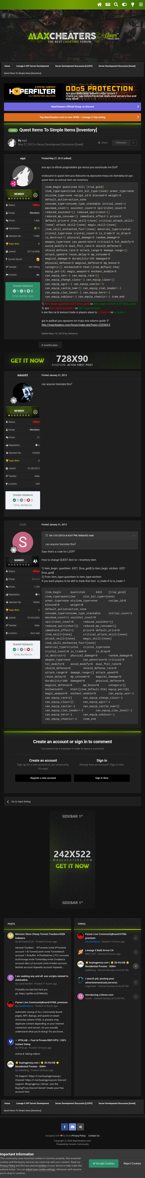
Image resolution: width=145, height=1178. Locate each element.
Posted (46, 941)
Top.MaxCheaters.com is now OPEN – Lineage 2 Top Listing (72, 117)
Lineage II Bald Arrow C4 (99, 950)
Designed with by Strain (58, 1135)
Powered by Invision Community (72, 1144)
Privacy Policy (79, 1135)
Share (103, 142)
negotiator (90, 986)
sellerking (23, 1070)
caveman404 (25, 983)
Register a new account (43, 778)
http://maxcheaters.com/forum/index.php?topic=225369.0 (76, 324)
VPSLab (22, 1047)
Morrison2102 (26, 941)
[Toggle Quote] (47, 535)
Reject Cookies (132, 1163)
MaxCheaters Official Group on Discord (72, 106)
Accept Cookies (103, 1163)
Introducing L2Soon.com (99, 994)
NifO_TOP (90, 953)
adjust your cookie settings (40, 1169)
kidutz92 (23, 375)
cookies (42, 1165)
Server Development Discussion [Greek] (60, 144)
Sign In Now (101, 778)
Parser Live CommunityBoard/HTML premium (41, 1002)
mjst (24, 140)
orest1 (88, 998)
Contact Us (94, 1135)
